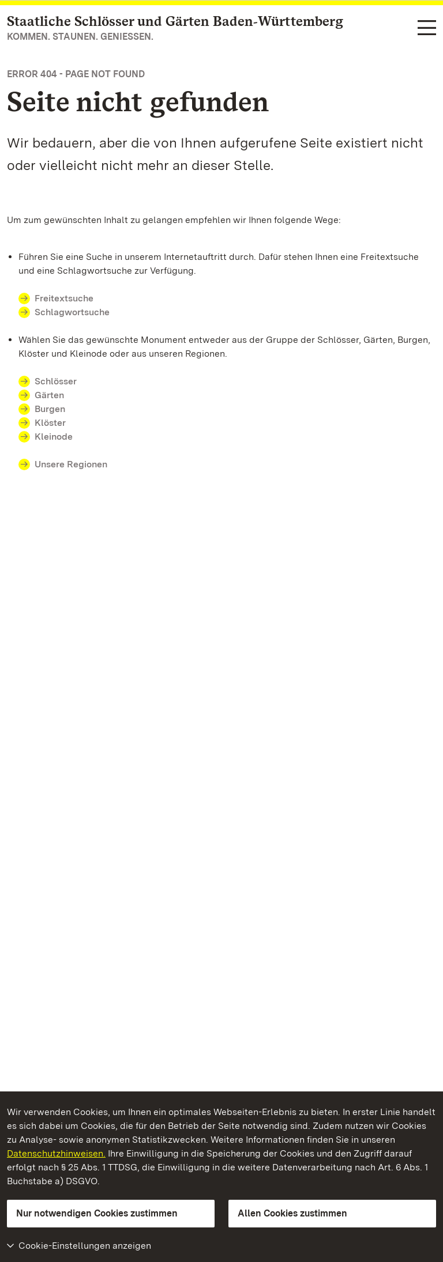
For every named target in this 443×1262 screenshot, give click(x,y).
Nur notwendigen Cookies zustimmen (97, 1213)
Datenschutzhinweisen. (56, 1153)
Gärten (49, 395)
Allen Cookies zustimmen (292, 1213)
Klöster (50, 422)
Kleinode (54, 436)
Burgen (50, 408)
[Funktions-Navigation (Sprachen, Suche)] (427, 28)
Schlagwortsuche (72, 312)
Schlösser (56, 381)
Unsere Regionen (71, 464)
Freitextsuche (71, 298)
